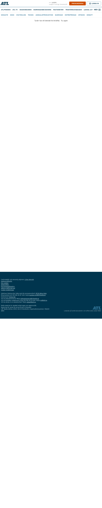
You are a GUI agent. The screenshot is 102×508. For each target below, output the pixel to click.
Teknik (31, 15)
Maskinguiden (25, 10)
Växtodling (21, 15)
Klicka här (12, 297)
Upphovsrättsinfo (6, 281)
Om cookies (4, 283)
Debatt (90, 15)
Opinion (81, 15)
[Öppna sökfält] (97, 9)
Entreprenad (70, 15)
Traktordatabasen (73, 10)
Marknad (59, 15)
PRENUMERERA (77, 3)
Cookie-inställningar (7, 290)
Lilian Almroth (29, 279)
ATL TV (15, 10)
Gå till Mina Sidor (41, 293)
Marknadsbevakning (42, 10)
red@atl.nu (43, 300)
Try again (64, 21)
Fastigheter (58, 10)
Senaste (4, 15)
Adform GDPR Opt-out (8, 288)
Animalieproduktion (44, 15)
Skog (12, 15)
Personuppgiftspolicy (8, 286)
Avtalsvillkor (5, 284)
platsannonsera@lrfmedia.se (30, 298)
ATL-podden (5, 10)
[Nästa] (93, 9)
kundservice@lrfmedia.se (37, 295)
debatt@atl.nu (31, 302)
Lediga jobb (89, 10)
